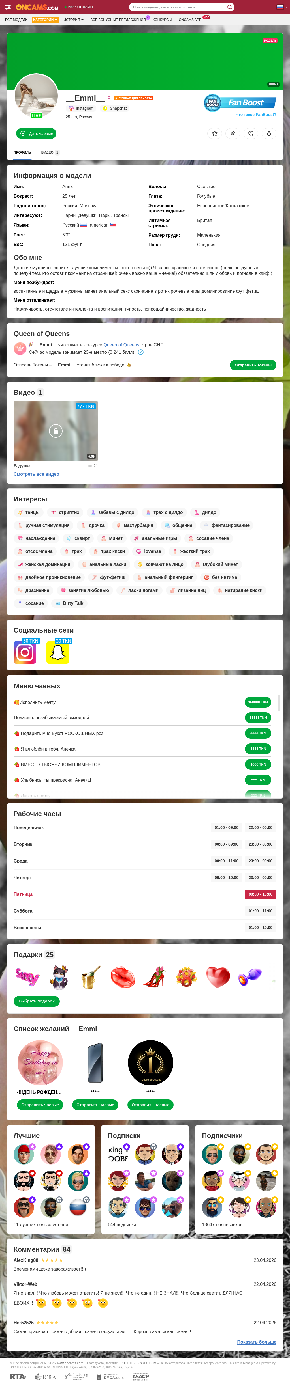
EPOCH (124, 1363)
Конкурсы (162, 20)
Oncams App (191, 19)
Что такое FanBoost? (256, 114)
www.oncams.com (70, 1363)
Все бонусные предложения (120, 19)
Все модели (16, 20)
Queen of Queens (121, 344)
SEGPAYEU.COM (144, 1363)
